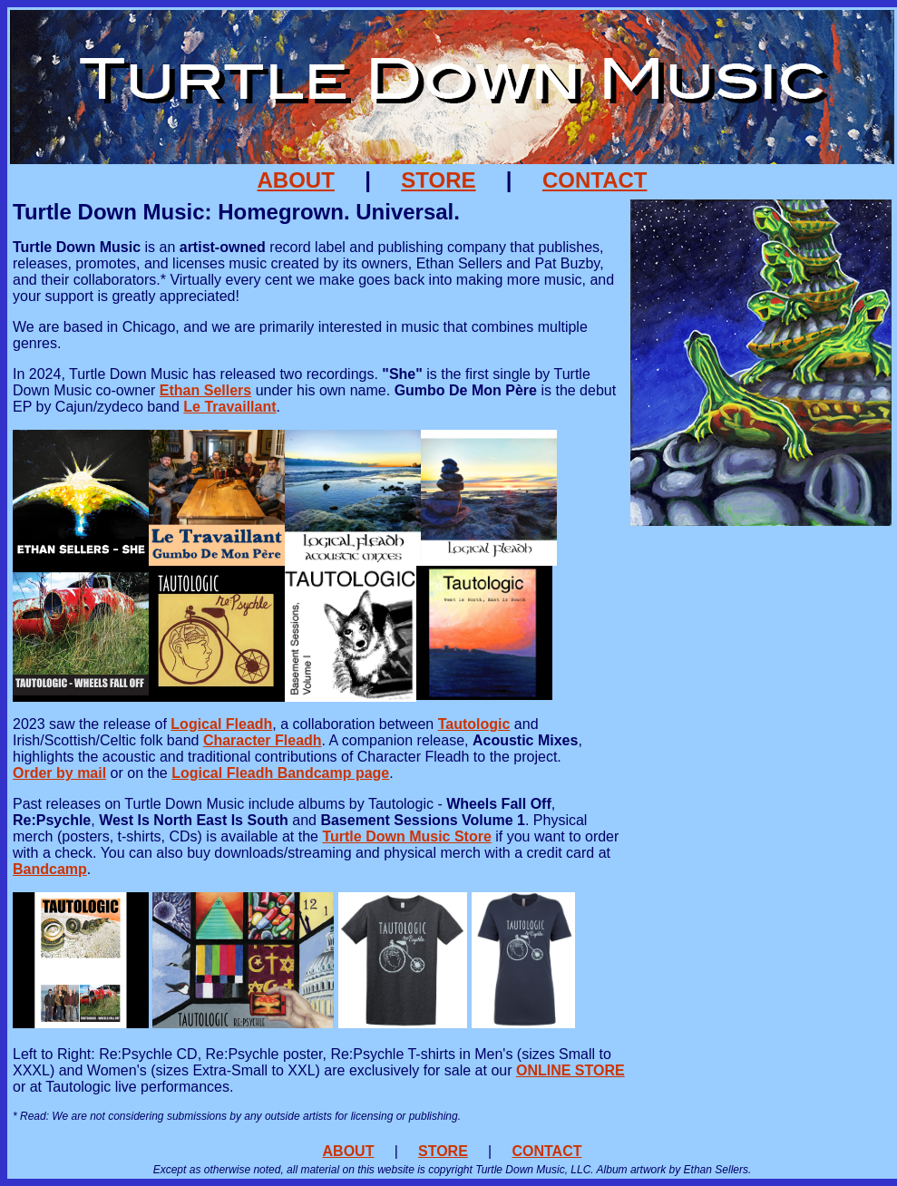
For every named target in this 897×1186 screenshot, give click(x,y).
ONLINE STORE (570, 1070)
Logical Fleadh (221, 724)
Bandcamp (50, 869)
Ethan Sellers (205, 390)
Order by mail (59, 773)
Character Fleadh (262, 740)
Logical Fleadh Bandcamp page (280, 773)
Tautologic (474, 724)
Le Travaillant (229, 406)
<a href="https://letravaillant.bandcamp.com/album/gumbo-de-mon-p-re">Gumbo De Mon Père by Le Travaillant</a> (761, 753)
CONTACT (595, 180)
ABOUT (296, 180)
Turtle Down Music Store (406, 836)
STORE (438, 180)
